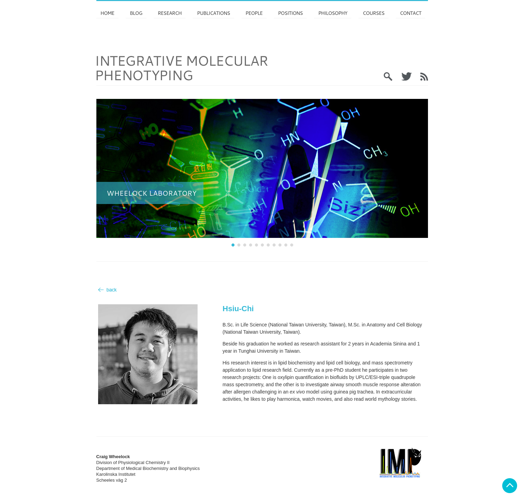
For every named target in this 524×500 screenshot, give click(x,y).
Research (170, 13)
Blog (136, 13)
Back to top (509, 485)
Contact (410, 13)
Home (107, 13)
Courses (373, 13)
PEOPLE (254, 13)
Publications (213, 13)
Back (107, 290)
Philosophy (332, 13)
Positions (290, 13)
